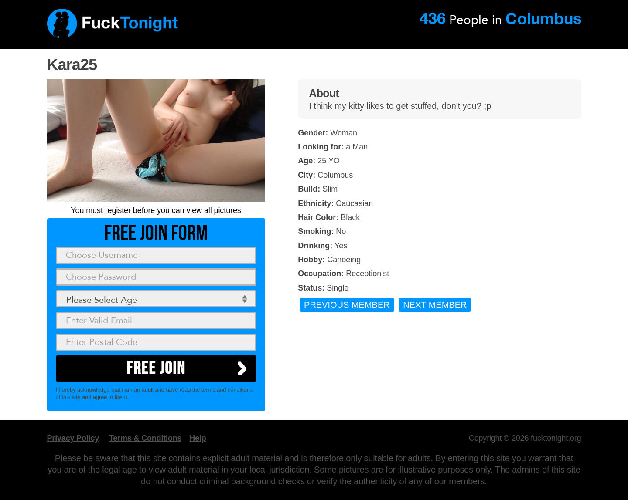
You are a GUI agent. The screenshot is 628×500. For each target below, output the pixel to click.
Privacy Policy (73, 438)
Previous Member (347, 305)
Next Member (435, 305)
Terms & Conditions (145, 438)
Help (197, 438)
